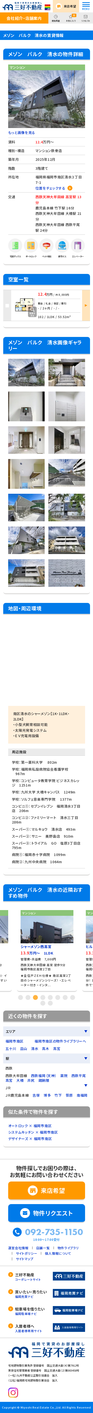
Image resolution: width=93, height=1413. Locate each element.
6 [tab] (57, 997)
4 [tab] (42, 997)
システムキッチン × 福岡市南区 (33, 1132)
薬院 (63, 1075)
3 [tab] (35, 997)
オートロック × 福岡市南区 (30, 1125)
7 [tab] (65, 997)
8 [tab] (72, 997)
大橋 (20, 1080)
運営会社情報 (18, 1248)
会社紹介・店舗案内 (24, 18)
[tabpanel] (47, 949)
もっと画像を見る (21, 132)
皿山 (23, 1048)
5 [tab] (50, 997)
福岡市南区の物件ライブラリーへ (60, 1041)
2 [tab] (28, 997)
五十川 (10, 1048)
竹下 (58, 1095)
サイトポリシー (26, 1253)
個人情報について (58, 1253)
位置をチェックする (50, 188)
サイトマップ (24, 1258)
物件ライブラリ (68, 1248)
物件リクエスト (53, 1213)
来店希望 (70, 6)
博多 (47, 1095)
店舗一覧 (43, 1248)
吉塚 (36, 1095)
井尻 (30, 1080)
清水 (34, 1048)
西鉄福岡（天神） (44, 1075)
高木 (45, 1048)
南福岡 (82, 1095)
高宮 (56, 1048)
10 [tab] (50, 1003)
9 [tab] (42, 1003)
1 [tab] (20, 997)
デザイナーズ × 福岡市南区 (30, 1138)
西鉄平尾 (78, 1075)
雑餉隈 (43, 1080)
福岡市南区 (14, 1041)
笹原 (69, 1095)
